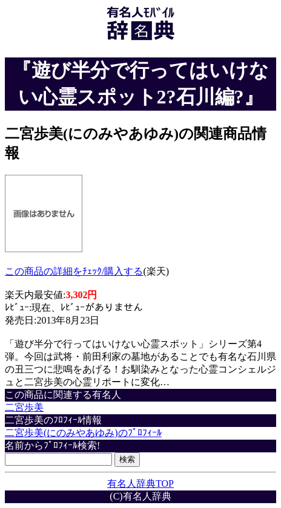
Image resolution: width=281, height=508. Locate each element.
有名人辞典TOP (140, 483)
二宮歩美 (24, 407)
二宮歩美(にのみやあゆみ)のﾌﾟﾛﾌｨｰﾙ (83, 433)
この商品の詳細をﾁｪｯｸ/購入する (74, 271)
